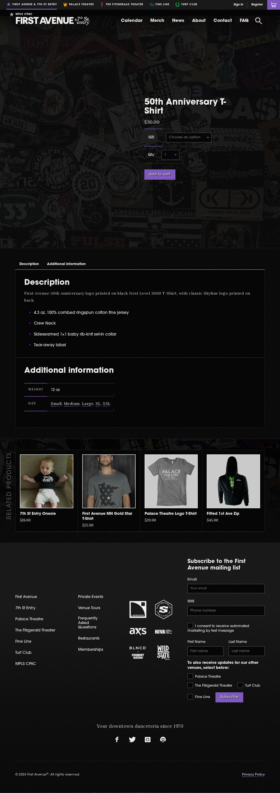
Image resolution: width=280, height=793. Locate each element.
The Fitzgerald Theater (209, 667)
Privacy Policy (253, 756)
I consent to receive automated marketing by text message (218, 609)
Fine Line (198, 678)
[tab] (32, 242)
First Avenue (27, 577)
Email (192, 559)
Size (151, 125)
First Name (196, 623)
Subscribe (229, 679)
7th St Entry (26, 588)
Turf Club (249, 667)
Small (56, 383)
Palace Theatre (204, 658)
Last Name (238, 623)
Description (32, 243)
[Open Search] (258, 21)
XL (98, 383)
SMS (190, 582)
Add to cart (160, 163)
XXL (107, 383)
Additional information (79, 243)
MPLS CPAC (26, 645)
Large (88, 383)
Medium (72, 383)
